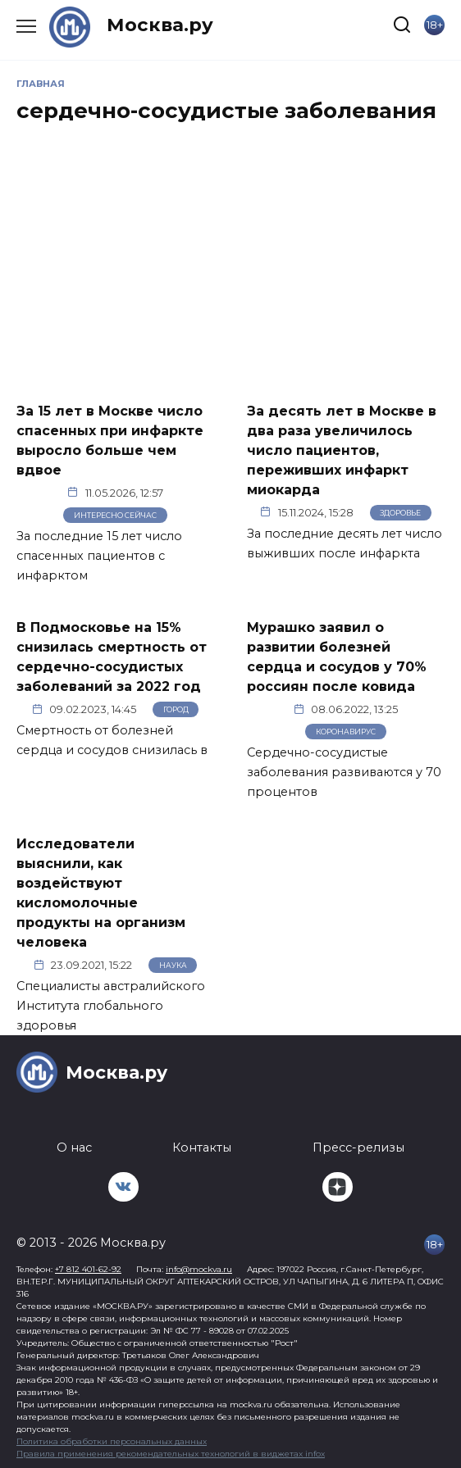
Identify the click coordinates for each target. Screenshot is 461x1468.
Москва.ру (160, 24)
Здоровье (400, 512)
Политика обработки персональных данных (111, 1441)
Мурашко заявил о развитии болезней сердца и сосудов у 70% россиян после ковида (337, 657)
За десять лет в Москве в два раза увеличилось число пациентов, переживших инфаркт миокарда (341, 449)
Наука (173, 965)
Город (176, 709)
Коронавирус (346, 731)
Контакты (201, 1147)
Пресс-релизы (358, 1147)
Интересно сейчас (115, 515)
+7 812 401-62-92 (88, 1269)
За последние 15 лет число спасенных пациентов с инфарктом (99, 556)
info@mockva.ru (199, 1269)
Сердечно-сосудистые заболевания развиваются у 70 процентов (344, 772)
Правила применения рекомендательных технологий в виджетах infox (170, 1453)
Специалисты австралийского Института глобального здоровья (110, 1006)
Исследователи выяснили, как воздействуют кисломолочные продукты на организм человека (100, 893)
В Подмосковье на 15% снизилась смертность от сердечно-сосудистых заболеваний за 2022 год (111, 657)
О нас (74, 1147)
